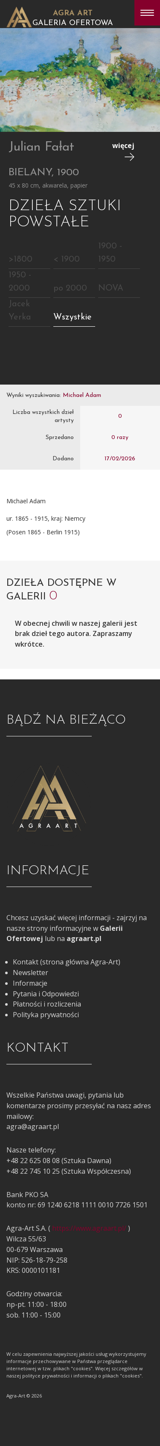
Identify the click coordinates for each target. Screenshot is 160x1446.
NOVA (110, 288)
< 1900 (66, 259)
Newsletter (30, 972)
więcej (123, 151)
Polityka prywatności (46, 1014)
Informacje (30, 983)
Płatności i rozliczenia (47, 1004)
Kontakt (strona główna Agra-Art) (66, 962)
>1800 (20, 259)
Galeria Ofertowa (72, 23)
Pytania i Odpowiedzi (46, 993)
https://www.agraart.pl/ (89, 1228)
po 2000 (70, 288)
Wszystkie (72, 317)
